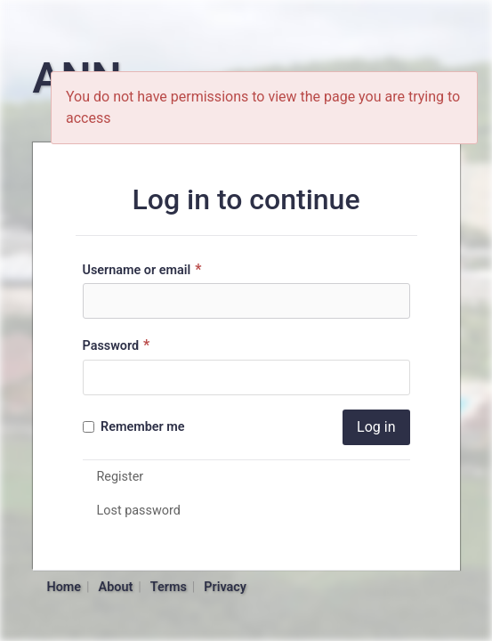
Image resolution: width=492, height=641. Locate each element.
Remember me (134, 426)
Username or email (144, 269)
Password (119, 345)
